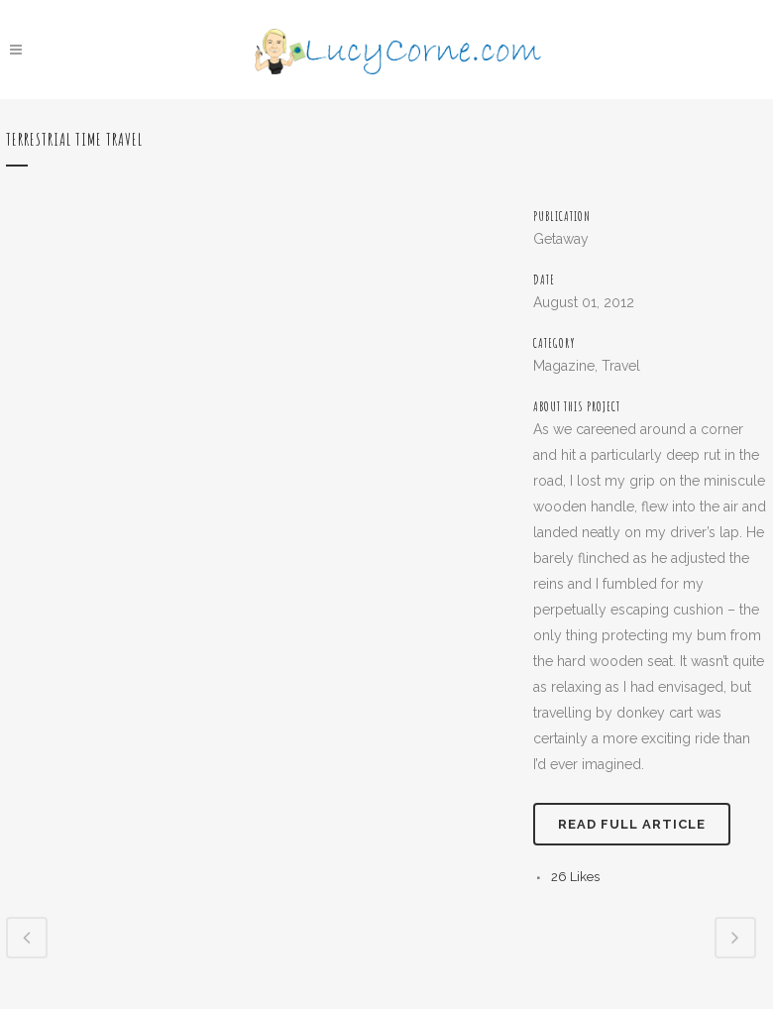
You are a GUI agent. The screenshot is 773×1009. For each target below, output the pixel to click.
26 (575, 876)
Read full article (632, 824)
